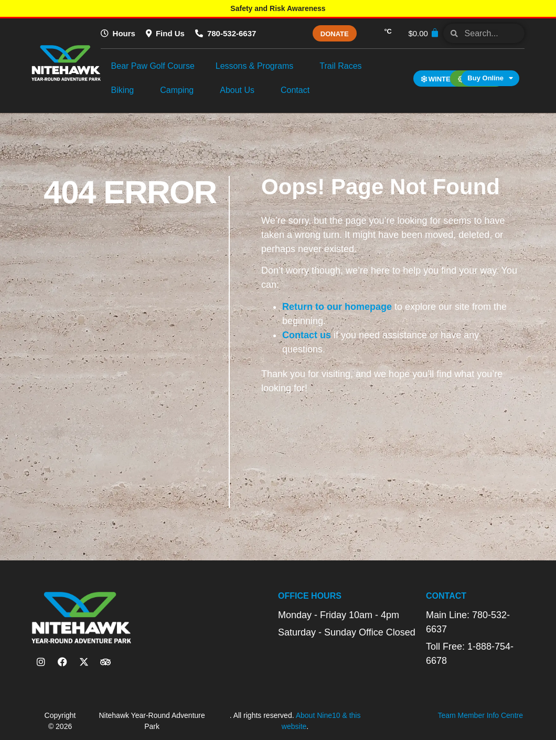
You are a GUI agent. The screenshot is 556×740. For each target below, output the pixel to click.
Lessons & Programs (257, 66)
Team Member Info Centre (480, 715)
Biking (125, 90)
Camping (179, 90)
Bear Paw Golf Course (153, 65)
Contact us (306, 335)
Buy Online (490, 78)
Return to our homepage (337, 306)
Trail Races (343, 66)
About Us (240, 90)
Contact (298, 90)
